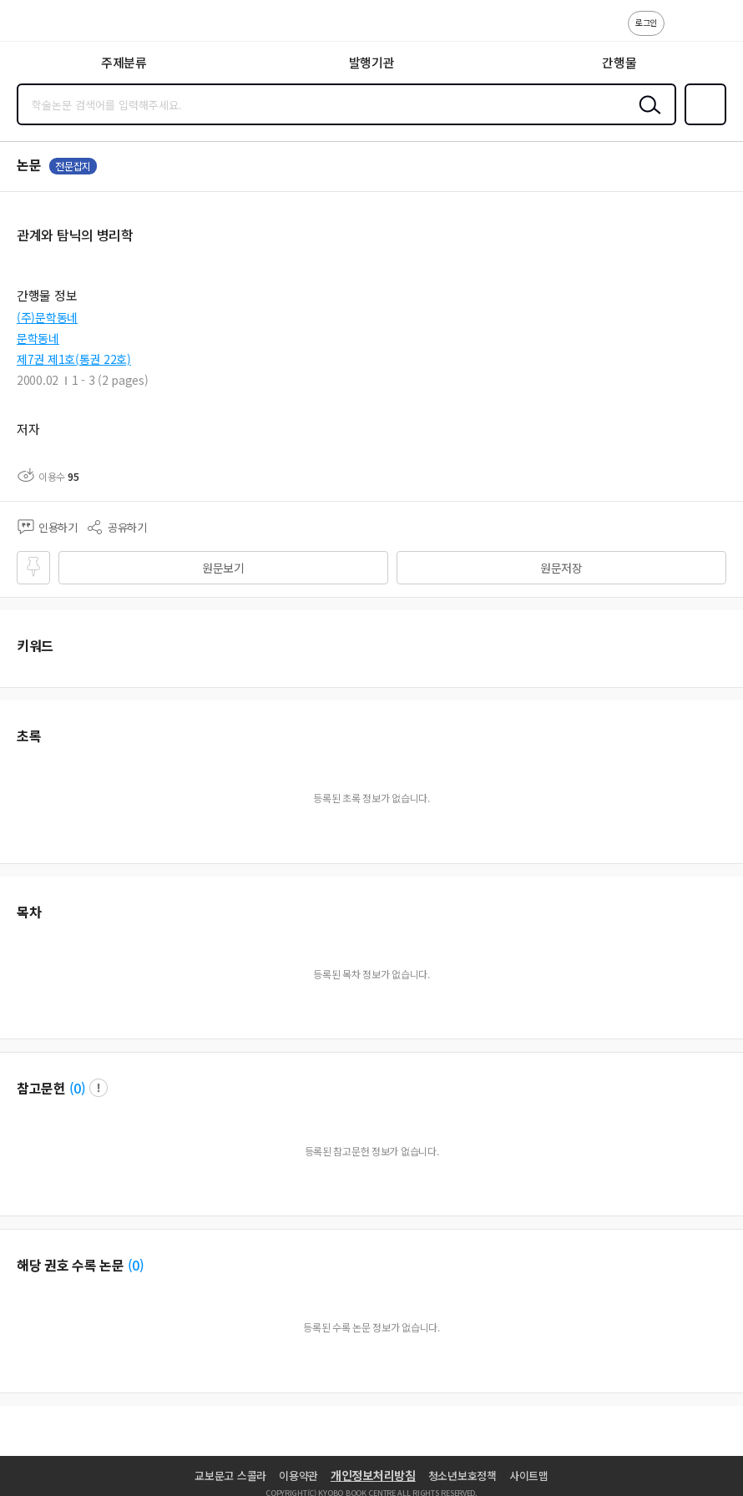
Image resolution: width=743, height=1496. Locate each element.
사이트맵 (528, 1475)
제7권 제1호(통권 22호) (74, 359)
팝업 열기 (98, 1088)
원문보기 (223, 567)
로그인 (646, 22)
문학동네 (38, 338)
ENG (717, 32)
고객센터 (682, 32)
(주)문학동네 (47, 317)
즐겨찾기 (702, 123)
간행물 (619, 62)
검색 (646, 118)
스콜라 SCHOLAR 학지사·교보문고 (50, 26)
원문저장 (561, 567)
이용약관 (298, 1475)
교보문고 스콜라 (230, 1475)
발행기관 (372, 62)
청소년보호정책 (462, 1475)
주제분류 (124, 62)
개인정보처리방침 (373, 1475)
